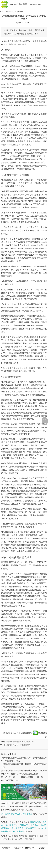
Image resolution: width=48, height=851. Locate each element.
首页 (3, 12)
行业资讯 (20, 12)
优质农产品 (35, 822)
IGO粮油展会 (18, 831)
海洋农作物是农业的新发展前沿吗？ (21, 742)
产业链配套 (31, 828)
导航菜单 (6, 848)
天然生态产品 (18, 828)
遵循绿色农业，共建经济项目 (18, 745)
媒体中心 (10, 12)
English (42, 848)
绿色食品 (34, 825)
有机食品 (24, 825)
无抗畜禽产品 (12, 825)
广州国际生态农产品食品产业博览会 (16, 814)
